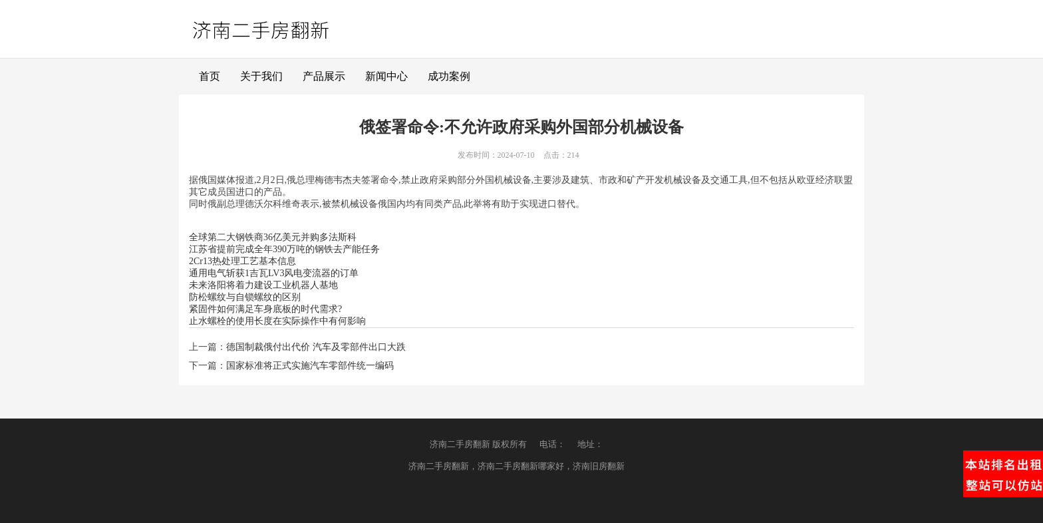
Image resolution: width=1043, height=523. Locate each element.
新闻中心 (386, 76)
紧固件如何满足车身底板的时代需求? (265, 309)
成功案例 (449, 76)
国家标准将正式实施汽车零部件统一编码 (310, 366)
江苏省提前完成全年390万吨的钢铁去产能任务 (284, 249)
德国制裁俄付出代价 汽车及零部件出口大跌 (316, 347)
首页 (209, 76)
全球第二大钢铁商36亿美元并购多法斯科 (273, 237)
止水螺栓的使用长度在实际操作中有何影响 (277, 321)
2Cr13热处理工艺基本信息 (242, 261)
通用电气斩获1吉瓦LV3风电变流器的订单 (274, 273)
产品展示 (324, 76)
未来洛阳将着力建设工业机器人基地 (263, 285)
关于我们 (261, 76)
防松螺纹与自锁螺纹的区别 (245, 297)
